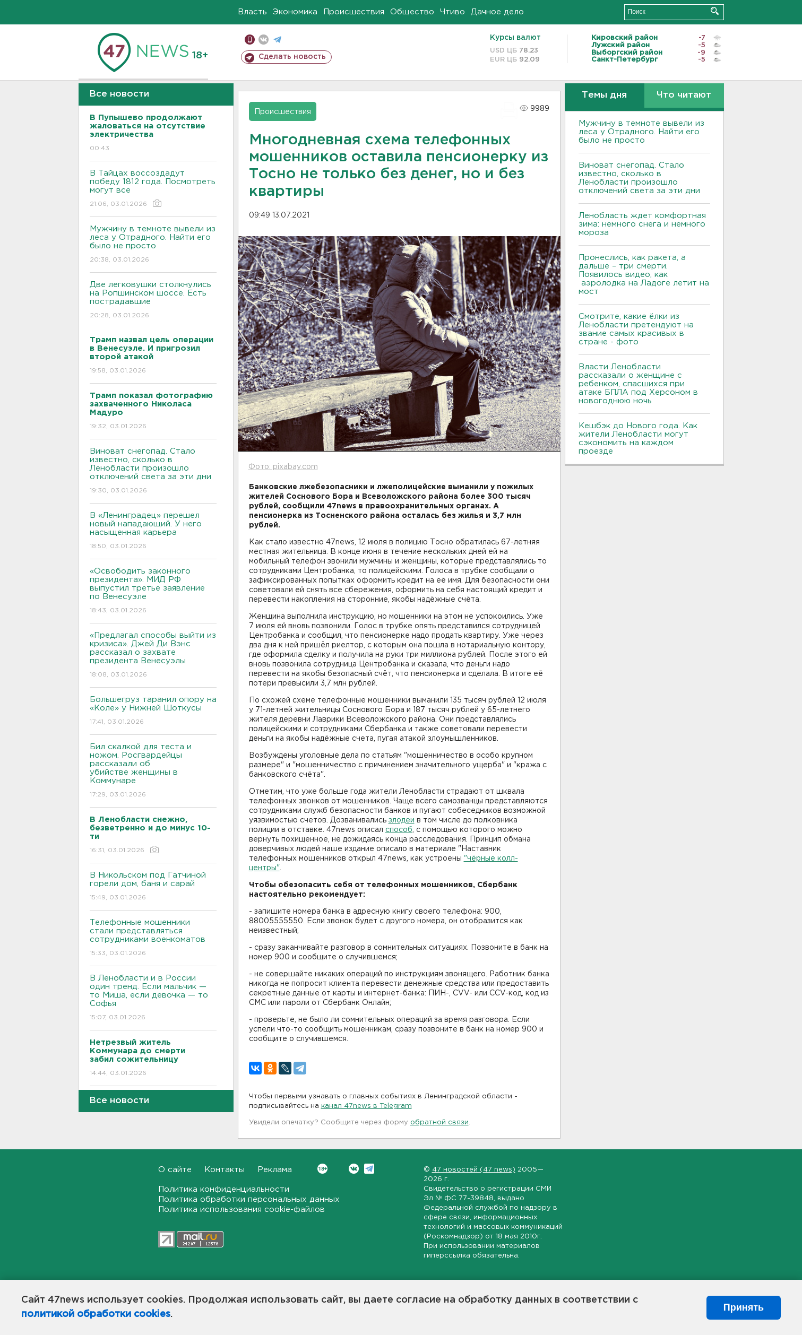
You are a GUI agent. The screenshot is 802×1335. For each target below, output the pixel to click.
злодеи (402, 820)
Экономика (295, 11)
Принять (743, 1307)
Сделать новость (292, 57)
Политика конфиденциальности (223, 1189)
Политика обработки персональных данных (249, 1199)
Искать (715, 11)
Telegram (369, 1169)
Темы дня (604, 95)
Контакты (224, 1169)
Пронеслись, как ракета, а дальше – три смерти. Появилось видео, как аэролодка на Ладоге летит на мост (644, 274)
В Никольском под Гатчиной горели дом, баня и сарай (153, 887)
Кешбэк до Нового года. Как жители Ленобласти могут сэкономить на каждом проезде (638, 438)
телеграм (277, 39)
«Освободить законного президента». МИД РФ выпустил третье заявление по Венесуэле (153, 591)
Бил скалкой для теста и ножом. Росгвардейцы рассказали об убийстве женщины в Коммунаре (153, 771)
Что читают (684, 95)
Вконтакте (322, 1169)
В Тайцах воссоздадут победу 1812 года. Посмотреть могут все (153, 189)
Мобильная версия (250, 39)
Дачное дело (497, 11)
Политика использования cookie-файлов (241, 1209)
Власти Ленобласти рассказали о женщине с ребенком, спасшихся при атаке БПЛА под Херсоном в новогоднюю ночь (638, 383)
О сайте (175, 1169)
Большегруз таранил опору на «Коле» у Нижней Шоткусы (153, 711)
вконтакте (263, 39)
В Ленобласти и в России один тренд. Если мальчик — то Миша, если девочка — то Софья (153, 998)
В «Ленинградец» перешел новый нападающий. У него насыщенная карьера (153, 531)
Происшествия (353, 11)
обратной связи (439, 1122)
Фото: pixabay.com (283, 467)
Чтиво (452, 11)
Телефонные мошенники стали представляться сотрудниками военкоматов (153, 938)
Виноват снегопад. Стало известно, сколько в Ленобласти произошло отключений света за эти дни (153, 471)
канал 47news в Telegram (366, 1106)
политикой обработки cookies (95, 1314)
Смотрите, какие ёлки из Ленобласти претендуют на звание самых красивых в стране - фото (636, 329)
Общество (412, 11)
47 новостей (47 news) (473, 1170)
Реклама (274, 1169)
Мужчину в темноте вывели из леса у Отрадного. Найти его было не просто (153, 245)
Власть (252, 11)
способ (398, 830)
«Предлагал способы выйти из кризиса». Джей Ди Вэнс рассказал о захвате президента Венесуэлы (153, 655)
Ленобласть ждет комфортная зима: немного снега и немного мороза (642, 224)
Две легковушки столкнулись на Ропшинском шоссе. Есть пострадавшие (153, 300)
